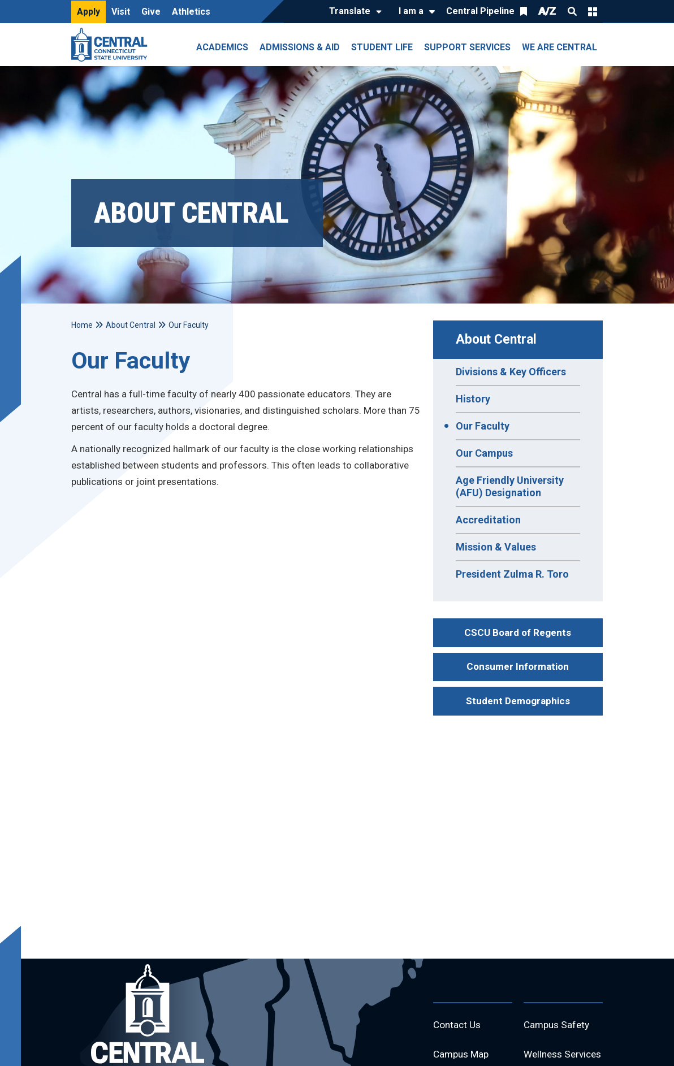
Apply (88, 11)
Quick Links (592, 11)
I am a (411, 11)
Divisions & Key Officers (511, 372)
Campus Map (462, 1056)
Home (82, 325)
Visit (120, 11)
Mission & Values (496, 547)
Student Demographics (518, 701)
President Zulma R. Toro (512, 574)
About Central (496, 339)
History (473, 399)
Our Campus (484, 453)
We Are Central (559, 47)
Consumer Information (517, 666)
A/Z (547, 11)
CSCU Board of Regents (517, 632)
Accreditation (488, 520)
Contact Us (458, 1026)
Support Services (467, 47)
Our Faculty (482, 426)
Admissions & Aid (300, 47)
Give (151, 11)
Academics (222, 47)
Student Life (382, 47)
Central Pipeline (480, 11)
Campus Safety (558, 1026)
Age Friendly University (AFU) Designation (510, 486)
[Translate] (352, 12)
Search (572, 11)
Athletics (191, 11)
